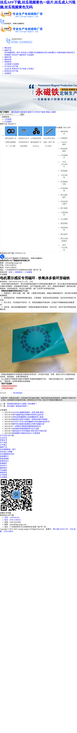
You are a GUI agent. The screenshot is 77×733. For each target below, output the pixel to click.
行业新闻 (15, 64)
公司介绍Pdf (8, 531)
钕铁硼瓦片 (52, 52)
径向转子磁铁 (40, 112)
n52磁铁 (53, 112)
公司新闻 (7, 64)
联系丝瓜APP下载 (11, 71)
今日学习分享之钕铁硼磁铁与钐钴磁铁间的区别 (31, 422)
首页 (10, 272)
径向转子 (15, 55)
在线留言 (7, 73)
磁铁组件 (22, 55)
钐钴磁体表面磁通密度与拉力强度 (26, 428)
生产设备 (22, 69)
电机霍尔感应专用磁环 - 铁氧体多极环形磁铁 (30, 419)
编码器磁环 (15, 112)
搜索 (22, 114)
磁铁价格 (7, 59)
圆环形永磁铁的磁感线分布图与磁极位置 (28, 424)
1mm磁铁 (64, 219)
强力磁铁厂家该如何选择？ (17, 406)
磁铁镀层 (23, 112)
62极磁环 (64, 138)
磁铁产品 (7, 50)
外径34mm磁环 (64, 164)
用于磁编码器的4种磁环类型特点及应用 (28, 415)
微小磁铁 (64, 208)
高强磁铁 (64, 171)
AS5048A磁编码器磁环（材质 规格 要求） (29, 412)
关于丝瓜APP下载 (11, 66)
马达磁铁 (30, 55)
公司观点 (30, 69)
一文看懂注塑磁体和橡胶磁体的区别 (27, 426)
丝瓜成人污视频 (27, 52)
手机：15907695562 (11, 517)
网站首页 (7, 48)
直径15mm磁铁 (64, 247)
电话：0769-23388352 (12, 520)
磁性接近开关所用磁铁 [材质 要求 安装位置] (30, 431)
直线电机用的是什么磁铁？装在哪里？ (22, 404)
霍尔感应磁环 (17, 393)
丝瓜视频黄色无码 (40, 52)
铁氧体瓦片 (70, 52)
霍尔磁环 (64, 234)
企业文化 (7, 69)
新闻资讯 (7, 62)
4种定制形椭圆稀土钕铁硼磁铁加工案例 (28, 417)
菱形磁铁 (64, 223)
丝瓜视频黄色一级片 (12, 52)
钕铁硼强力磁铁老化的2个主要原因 (26, 433)
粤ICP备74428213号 (60, 529)
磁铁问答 (7, 57)
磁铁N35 (31, 112)
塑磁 (47, 112)
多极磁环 (7, 55)
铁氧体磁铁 (61, 52)
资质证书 (15, 69)
